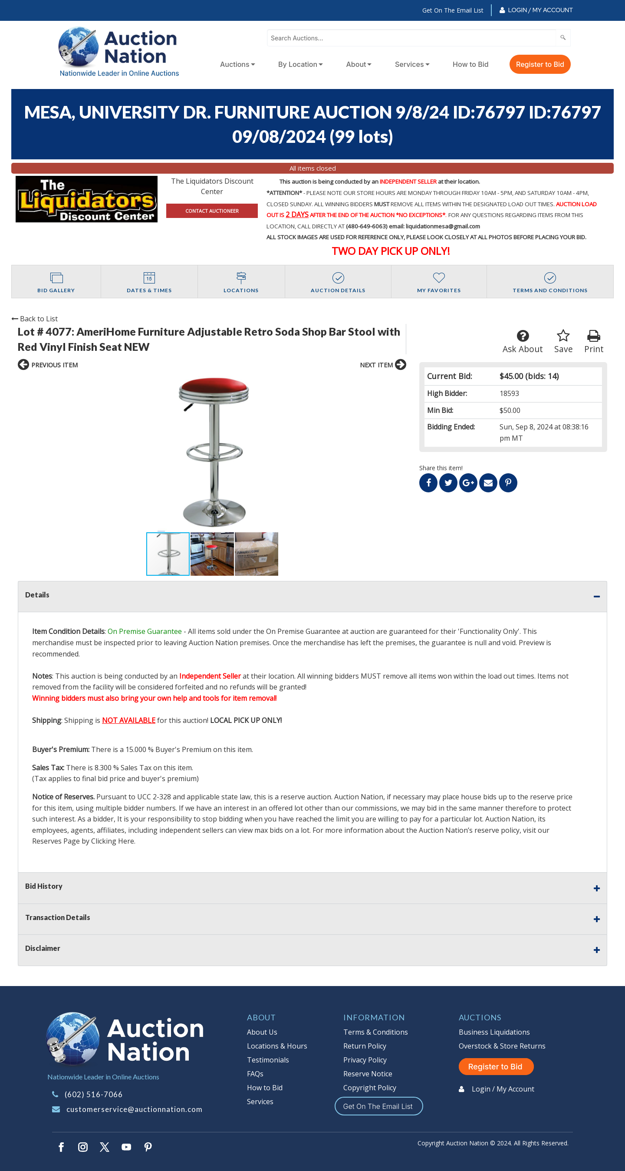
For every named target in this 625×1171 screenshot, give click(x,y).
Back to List (34, 318)
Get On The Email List (453, 10)
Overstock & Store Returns (502, 1046)
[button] (103, 454)
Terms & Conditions (375, 1032)
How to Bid (471, 64)
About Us (262, 1032)
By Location (297, 64)
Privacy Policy (365, 1060)
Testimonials (268, 1060)
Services (409, 64)
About (356, 64)
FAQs (255, 1074)
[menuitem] (236, 64)
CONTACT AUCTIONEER (212, 211)
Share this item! (441, 468)
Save (563, 342)
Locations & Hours (277, 1046)
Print (594, 342)
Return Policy (364, 1046)
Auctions (235, 64)
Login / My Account (540, 10)
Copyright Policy (369, 1087)
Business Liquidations (494, 1032)
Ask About (523, 342)
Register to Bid (540, 64)
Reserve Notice (367, 1074)
